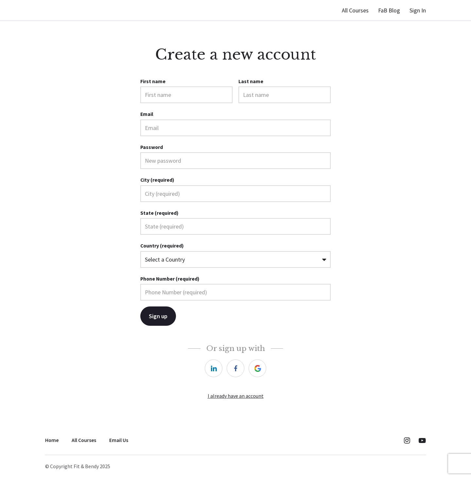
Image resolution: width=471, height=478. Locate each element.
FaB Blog (389, 10)
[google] (257, 367)
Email (146, 114)
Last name (250, 81)
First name (153, 81)
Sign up (158, 315)
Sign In (418, 10)
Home (52, 439)
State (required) (159, 213)
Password (151, 147)
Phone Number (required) (170, 278)
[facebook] (235, 367)
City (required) (157, 180)
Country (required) (162, 246)
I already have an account (236, 395)
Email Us (118, 439)
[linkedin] (213, 367)
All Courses (355, 10)
